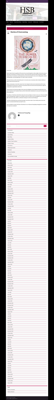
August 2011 (10, 361)
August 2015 (10, 264)
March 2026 (10, 163)
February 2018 (10, 212)
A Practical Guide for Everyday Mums (38, 28)
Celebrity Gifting (11, 139)
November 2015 (10, 257)
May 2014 (9, 294)
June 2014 (9, 292)
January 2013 (10, 326)
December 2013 (10, 303)
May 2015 (9, 270)
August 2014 (10, 290)
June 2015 (9, 268)
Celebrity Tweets (11, 143)
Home (7, 22)
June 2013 (9, 316)
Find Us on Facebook (11, 389)
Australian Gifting (11, 132)
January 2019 (10, 199)
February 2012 (10, 350)
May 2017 (9, 223)
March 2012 (10, 348)
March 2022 (10, 184)
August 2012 (10, 337)
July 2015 (9, 266)
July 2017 (9, 221)
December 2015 (10, 255)
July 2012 (9, 339)
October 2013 (10, 307)
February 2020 (10, 188)
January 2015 (10, 279)
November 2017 (10, 216)
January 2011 (10, 376)
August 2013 (10, 311)
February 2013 (10, 324)
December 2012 (10, 328)
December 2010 (10, 378)
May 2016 (9, 244)
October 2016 (10, 236)
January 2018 (10, 214)
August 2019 (10, 195)
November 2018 (10, 201)
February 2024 (10, 169)
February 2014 (10, 298)
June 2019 (9, 197)
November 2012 (10, 331)
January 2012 (10, 352)
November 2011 (10, 354)
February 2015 (10, 277)
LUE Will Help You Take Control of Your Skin (16, 28)
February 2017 (10, 229)
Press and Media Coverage (12, 156)
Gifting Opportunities (11, 147)
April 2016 (9, 247)
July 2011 (9, 363)
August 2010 (10, 382)
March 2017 (10, 227)
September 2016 (11, 238)
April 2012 (9, 346)
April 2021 (9, 186)
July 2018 (9, 208)
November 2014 (10, 283)
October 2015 (10, 260)
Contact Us (30, 22)
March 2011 (10, 372)
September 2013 (11, 309)
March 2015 (10, 275)
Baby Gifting (24, 22)
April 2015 (9, 272)
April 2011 (9, 369)
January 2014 (10, 300)
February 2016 (10, 251)
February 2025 (10, 165)
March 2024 (10, 167)
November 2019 (10, 191)
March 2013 (10, 322)
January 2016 (10, 253)
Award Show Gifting (17, 22)
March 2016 (10, 249)
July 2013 (9, 313)
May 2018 (9, 210)
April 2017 (9, 225)
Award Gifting (10, 134)
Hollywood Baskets (11, 391)
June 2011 (9, 365)
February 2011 (10, 374)
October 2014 (10, 285)
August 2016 (10, 240)
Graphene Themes (14, 398)
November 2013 (10, 305)
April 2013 (9, 320)
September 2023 (11, 173)
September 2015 (11, 262)
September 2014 (11, 288)
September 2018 (11, 206)
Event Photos (10, 145)
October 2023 (10, 171)
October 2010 (10, 380)
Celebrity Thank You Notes (12, 141)
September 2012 (11, 335)
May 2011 (9, 367)
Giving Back (10, 149)
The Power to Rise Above (17, 94)
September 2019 (11, 193)
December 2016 (10, 234)
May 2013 (9, 318)
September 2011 (11, 359)
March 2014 (10, 296)
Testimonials (8, 24)
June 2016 (9, 242)
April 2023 (9, 178)
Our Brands (10, 154)
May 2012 (9, 344)
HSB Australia (35, 22)
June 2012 (9, 341)
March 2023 (10, 180)
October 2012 (10, 333)
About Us (11, 22)
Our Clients (41, 22)
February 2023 (10, 182)
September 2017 (11, 219)
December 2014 (10, 281)
